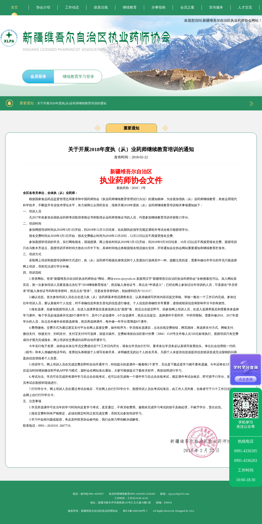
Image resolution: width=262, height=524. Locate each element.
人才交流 (245, 7)
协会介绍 (43, 7)
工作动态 (72, 7)
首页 (14, 7)
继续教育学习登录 (78, 76)
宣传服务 (216, 7)
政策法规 (101, 7)
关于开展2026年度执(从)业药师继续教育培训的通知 (71, 103)
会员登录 (38, 76)
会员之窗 (187, 7)
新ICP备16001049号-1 (135, 510)
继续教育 (130, 7)
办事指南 (158, 7)
